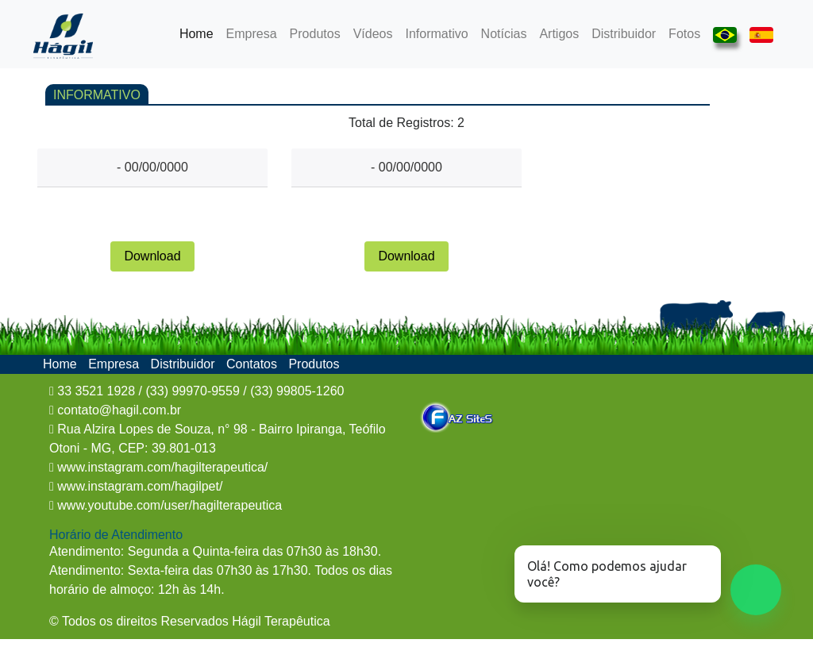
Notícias (504, 33)
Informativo (436, 33)
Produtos (315, 33)
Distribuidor (623, 33)
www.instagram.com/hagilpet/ (138, 486)
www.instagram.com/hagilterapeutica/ (161, 467)
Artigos (559, 33)
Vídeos (373, 33)
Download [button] (152, 256)
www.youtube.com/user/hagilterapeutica (168, 505)
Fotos (684, 33)
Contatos (253, 364)
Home (199, 32)
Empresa (251, 33)
